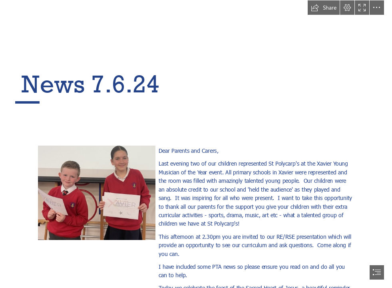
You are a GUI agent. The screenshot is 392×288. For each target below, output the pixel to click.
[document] (196, 144)
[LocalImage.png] (96, 192)
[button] (324, 7)
